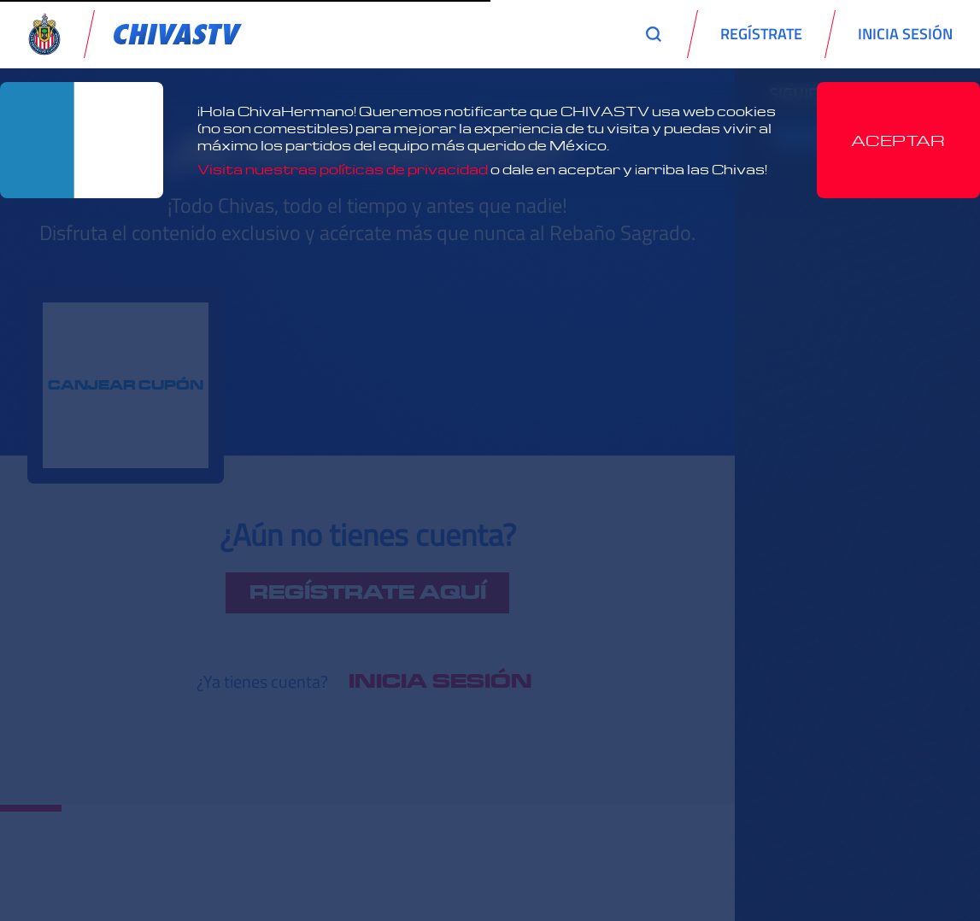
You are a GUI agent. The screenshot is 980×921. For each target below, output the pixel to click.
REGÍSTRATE (761, 33)
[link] (177, 34)
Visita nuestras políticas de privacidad (342, 169)
